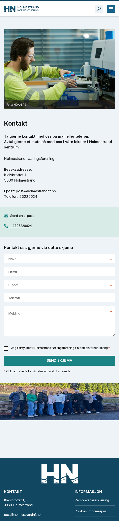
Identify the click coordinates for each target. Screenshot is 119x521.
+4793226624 (21, 226)
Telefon (14, 298)
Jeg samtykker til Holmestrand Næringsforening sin (60, 347)
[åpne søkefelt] (99, 9)
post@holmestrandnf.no (22, 515)
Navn (12, 258)
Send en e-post (22, 216)
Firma (12, 271)
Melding (14, 313)
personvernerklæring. (94, 347)
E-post (13, 284)
